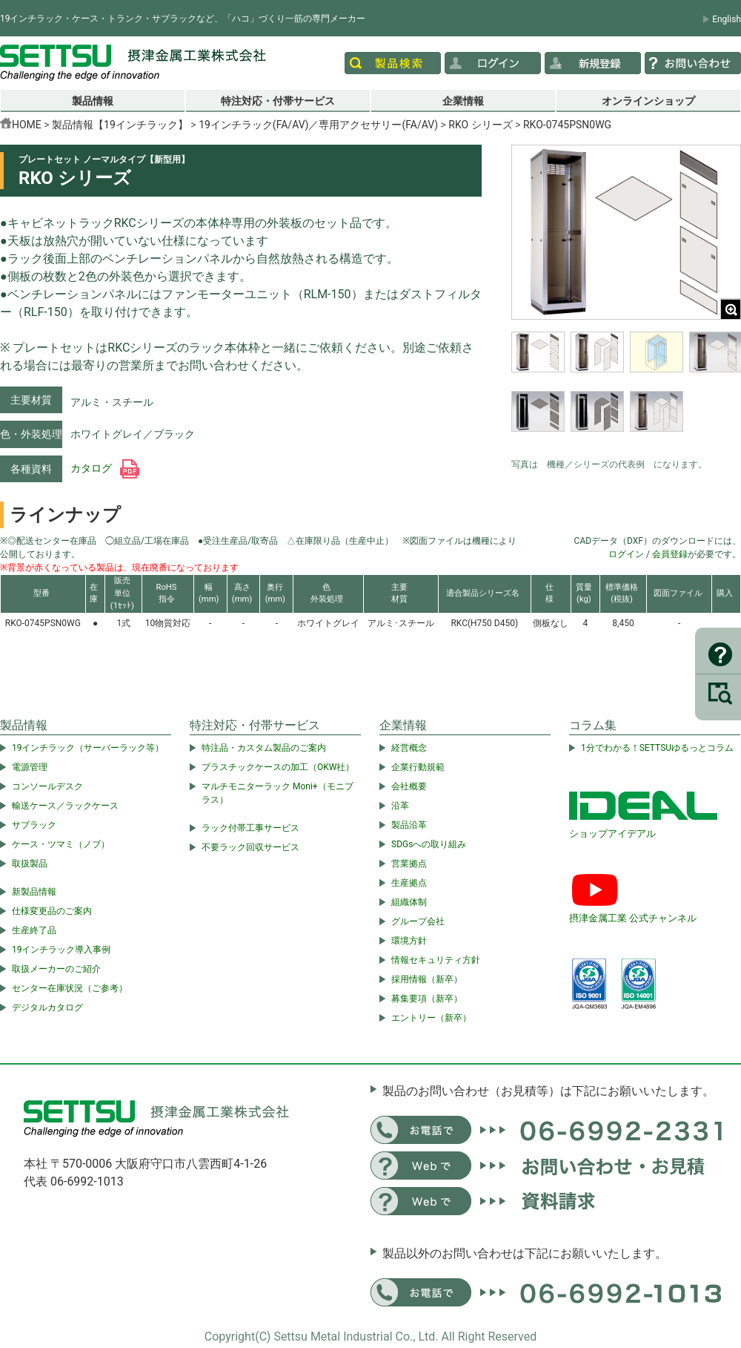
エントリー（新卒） (431, 1018)
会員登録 (670, 554)
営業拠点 (409, 863)
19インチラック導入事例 (61, 949)
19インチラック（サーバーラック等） (88, 748)
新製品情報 (34, 892)
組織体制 (409, 902)
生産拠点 (409, 883)
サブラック (34, 825)
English (726, 19)
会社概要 (409, 786)
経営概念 (409, 748)
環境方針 (409, 941)
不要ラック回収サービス (250, 847)
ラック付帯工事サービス (250, 828)
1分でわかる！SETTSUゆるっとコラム (657, 748)
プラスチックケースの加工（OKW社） (278, 767)
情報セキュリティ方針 (435, 960)
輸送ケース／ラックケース (65, 805)
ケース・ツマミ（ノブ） (61, 844)
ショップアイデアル (612, 833)
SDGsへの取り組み (428, 844)
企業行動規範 (418, 767)
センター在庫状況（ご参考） (69, 988)
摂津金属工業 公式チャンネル (633, 918)
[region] (626, 391)
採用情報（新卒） (426, 979)
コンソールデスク (47, 786)
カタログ (104, 468)
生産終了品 (34, 930)
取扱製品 (29, 863)
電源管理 (29, 767)
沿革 (400, 805)
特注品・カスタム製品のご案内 (264, 748)
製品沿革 (409, 825)
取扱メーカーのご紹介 (56, 969)
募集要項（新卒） (426, 998)
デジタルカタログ (47, 1007)
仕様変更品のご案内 (52, 911)
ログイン (626, 554)
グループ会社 (418, 921)
